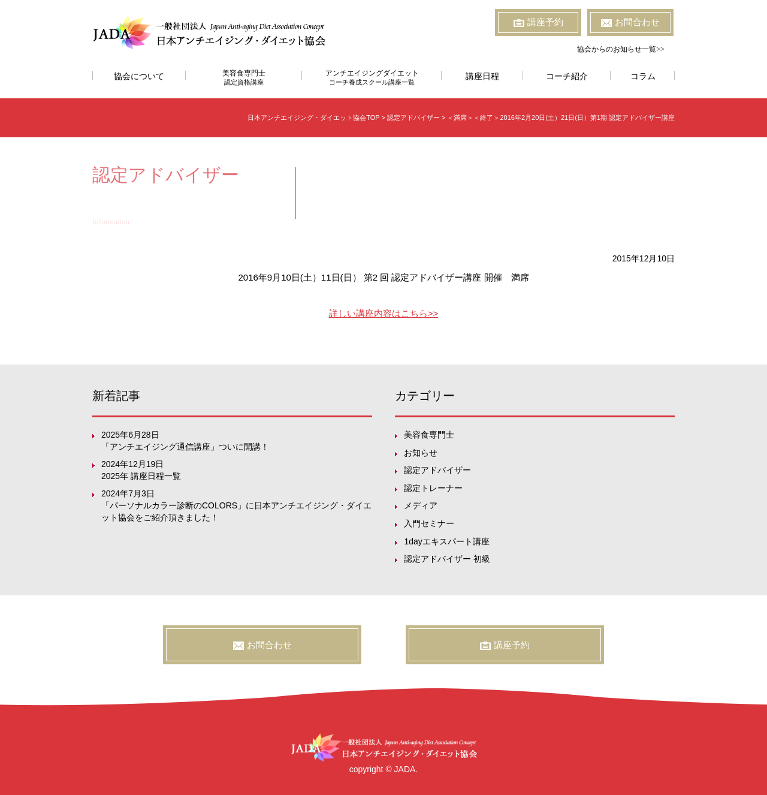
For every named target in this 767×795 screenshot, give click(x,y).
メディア (420, 505)
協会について (139, 76)
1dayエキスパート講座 (446, 541)
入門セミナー (429, 523)
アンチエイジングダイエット (372, 77)
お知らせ (420, 452)
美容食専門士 (244, 77)
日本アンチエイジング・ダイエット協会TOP (313, 117)
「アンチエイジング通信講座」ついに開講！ (185, 446)
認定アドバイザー (437, 470)
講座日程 (482, 76)
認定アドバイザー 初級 (447, 559)
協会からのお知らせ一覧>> (621, 49)
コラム (643, 76)
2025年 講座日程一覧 (141, 476)
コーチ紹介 (567, 76)
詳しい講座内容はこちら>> (384, 313)
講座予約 (538, 22)
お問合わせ (630, 22)
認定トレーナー (433, 488)
